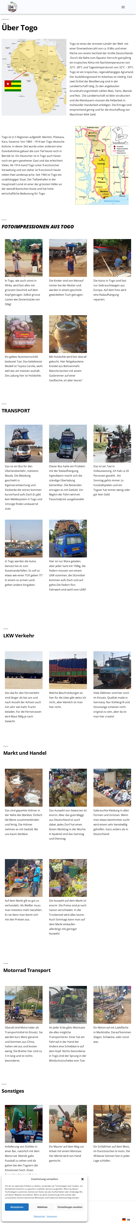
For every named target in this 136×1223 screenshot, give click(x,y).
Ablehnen (42, 1207)
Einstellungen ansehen (70, 1207)
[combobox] (126, 1219)
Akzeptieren (16, 1207)
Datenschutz (39, 1216)
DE (126, 1219)
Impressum (52, 1216)
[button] (82, 1179)
